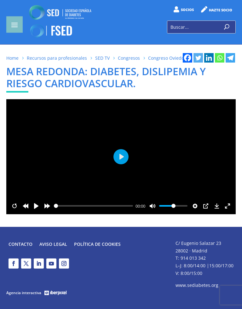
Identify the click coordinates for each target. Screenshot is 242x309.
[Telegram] (230, 58)
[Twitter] (198, 58)
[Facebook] (187, 58)
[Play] (36, 206)
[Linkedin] (209, 58)
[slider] (93, 206)
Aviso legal (53, 244)
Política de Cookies (97, 244)
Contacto (20, 244)
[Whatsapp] (219, 58)
